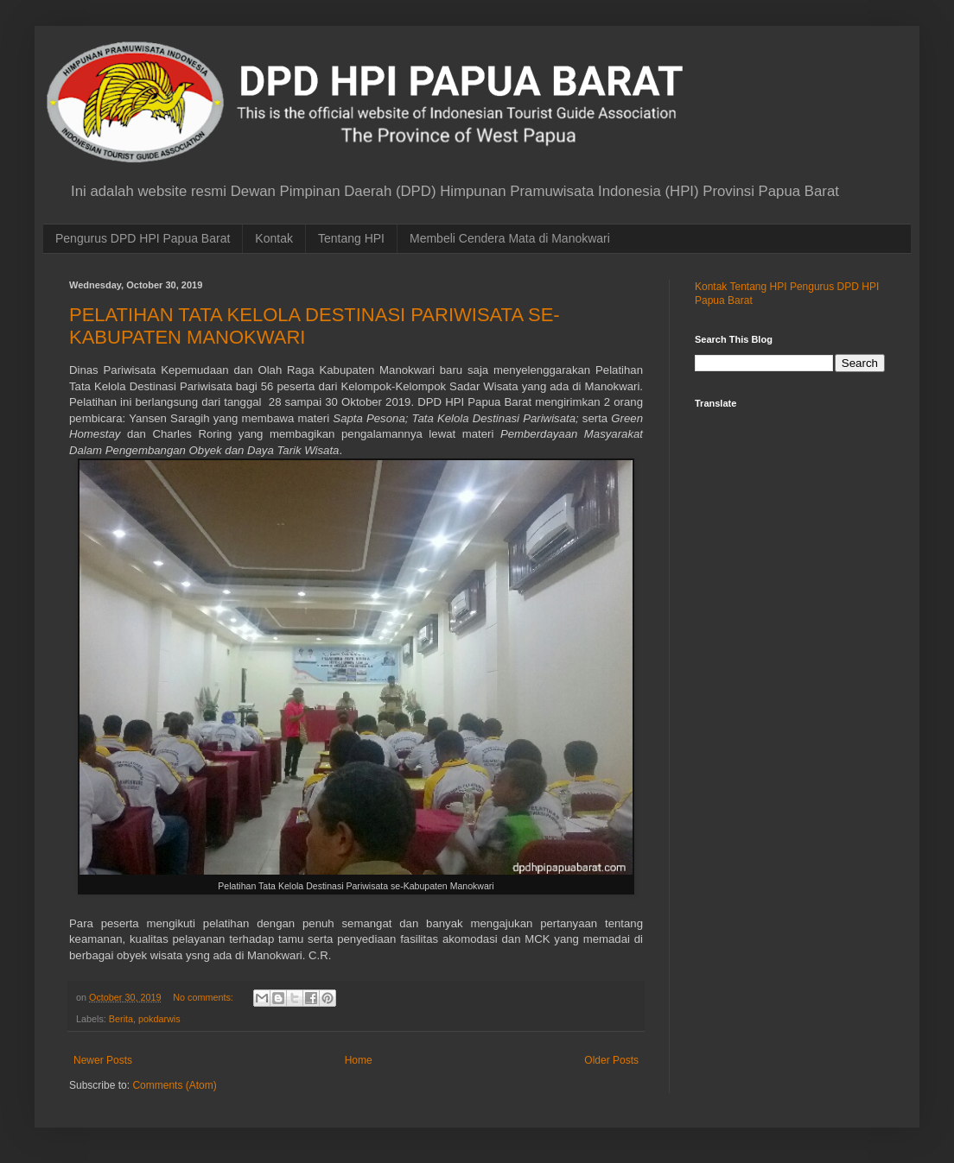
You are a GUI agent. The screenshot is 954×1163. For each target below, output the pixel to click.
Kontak (274, 238)
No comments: (204, 997)
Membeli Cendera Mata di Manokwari (510, 238)
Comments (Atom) (174, 1085)
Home (358, 1060)
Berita (121, 1019)
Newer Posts (102, 1060)
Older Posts (611, 1060)
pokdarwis (159, 1019)
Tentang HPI (351, 238)
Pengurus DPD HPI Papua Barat (142, 238)
